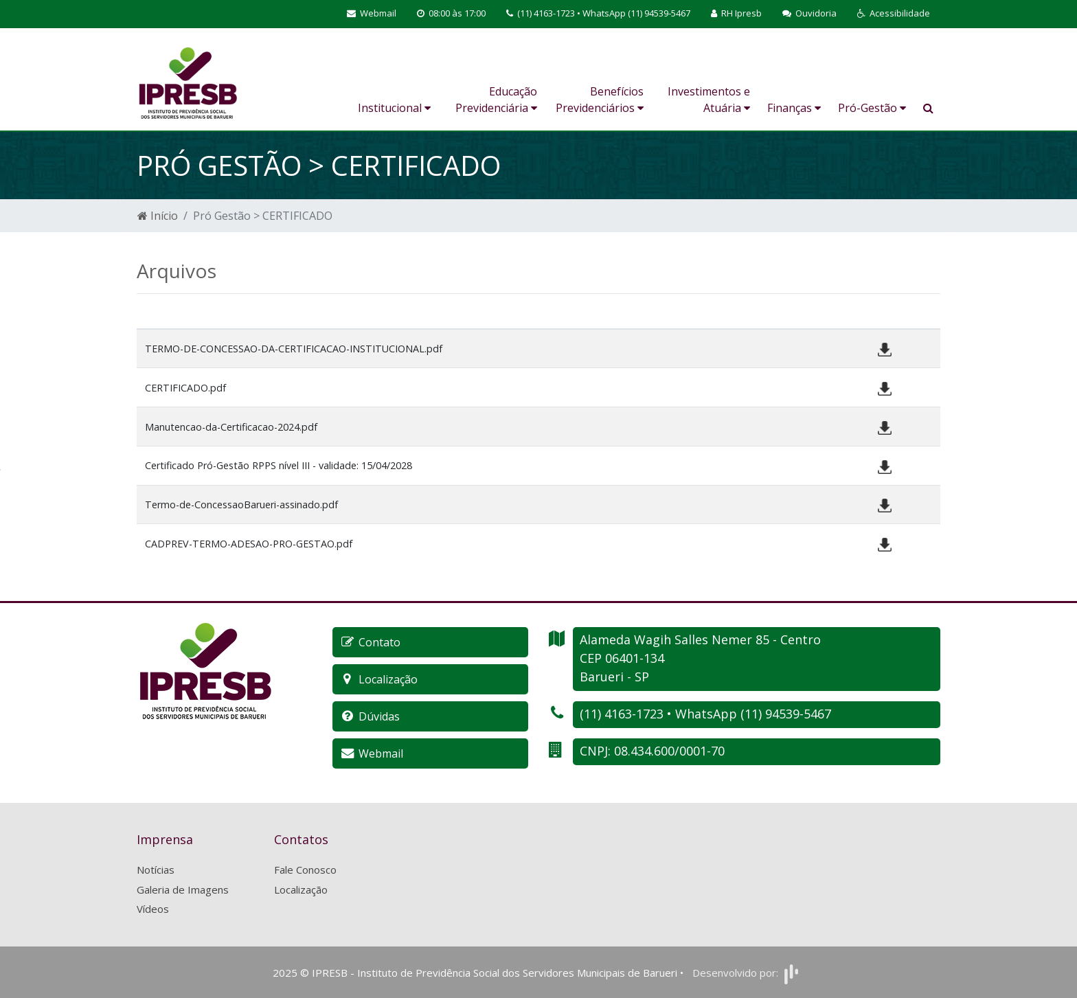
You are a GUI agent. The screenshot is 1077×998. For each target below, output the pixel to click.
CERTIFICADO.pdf (185, 387)
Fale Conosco (305, 869)
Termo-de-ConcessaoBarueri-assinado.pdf (241, 504)
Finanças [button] (794, 107)
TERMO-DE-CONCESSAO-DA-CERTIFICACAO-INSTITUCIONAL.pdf (293, 348)
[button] (893, 13)
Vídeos (153, 909)
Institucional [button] (394, 107)
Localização (301, 889)
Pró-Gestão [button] (872, 107)
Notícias (155, 869)
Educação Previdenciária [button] (496, 99)
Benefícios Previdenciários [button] (600, 99)
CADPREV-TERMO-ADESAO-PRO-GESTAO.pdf (248, 543)
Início (157, 215)
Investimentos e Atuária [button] (709, 99)
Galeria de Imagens (183, 889)
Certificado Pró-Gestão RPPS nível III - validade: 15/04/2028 (278, 465)
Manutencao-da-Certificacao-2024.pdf (231, 426)
